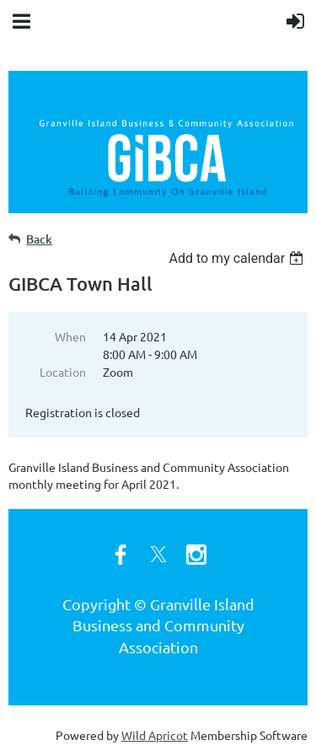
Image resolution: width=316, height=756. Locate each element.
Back (39, 239)
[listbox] (238, 258)
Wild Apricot (154, 735)
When (70, 336)
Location (63, 371)
